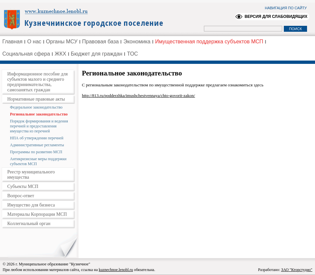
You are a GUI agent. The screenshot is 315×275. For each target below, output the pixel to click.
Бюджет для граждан (97, 54)
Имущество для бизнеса (31, 205)
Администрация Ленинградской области (86, 19)
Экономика (137, 41)
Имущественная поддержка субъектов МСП (209, 41)
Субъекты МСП (22, 186)
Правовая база (100, 41)
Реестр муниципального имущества (31, 174)
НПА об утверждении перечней (36, 138)
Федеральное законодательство (36, 107)
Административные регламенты (37, 145)
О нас (34, 41)
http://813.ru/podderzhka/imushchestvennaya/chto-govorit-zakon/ (138, 95)
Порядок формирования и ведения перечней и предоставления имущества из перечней (39, 126)
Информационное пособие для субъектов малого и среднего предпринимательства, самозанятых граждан (37, 81)
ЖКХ (60, 54)
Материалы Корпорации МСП (37, 214)
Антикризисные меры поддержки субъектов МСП (38, 161)
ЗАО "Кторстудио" (296, 269)
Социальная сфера (26, 54)
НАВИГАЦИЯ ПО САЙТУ (286, 8)
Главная (12, 41)
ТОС (132, 54)
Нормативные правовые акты (36, 99)
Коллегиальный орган (28, 223)
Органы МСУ (62, 41)
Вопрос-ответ (20, 195)
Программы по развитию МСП (36, 152)
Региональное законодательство (39, 114)
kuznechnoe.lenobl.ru (116, 269)
